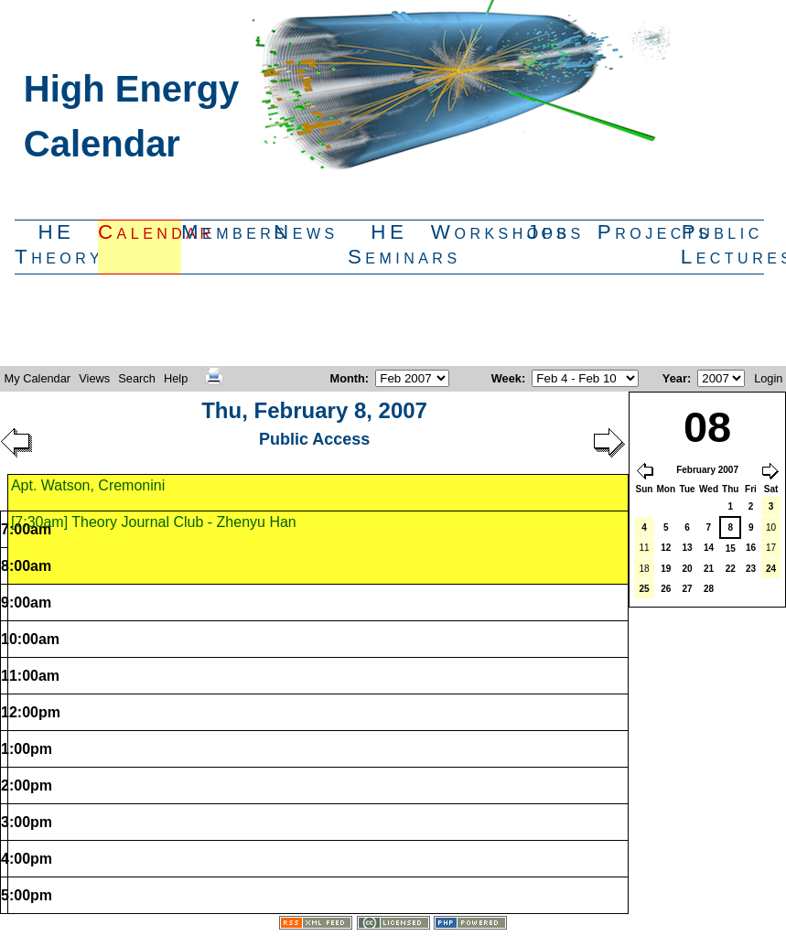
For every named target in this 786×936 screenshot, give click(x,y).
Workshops (472, 232)
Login (768, 378)
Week (506, 378)
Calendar (139, 232)
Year (674, 378)
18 (644, 569)
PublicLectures (722, 244)
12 (666, 548)
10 (771, 527)
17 (771, 548)
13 (687, 548)
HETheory (56, 244)
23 (751, 569)
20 (687, 569)
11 (644, 548)
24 (771, 569)
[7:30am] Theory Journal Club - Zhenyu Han (153, 522)
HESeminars (389, 244)
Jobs (556, 232)
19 (666, 569)
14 (709, 548)
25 (644, 589)
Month (346, 378)
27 (687, 589)
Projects (639, 232)
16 (751, 548)
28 (709, 589)
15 (731, 548)
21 (709, 569)
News (306, 232)
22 (731, 569)
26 (666, 589)
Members (222, 232)
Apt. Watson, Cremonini (88, 485)
